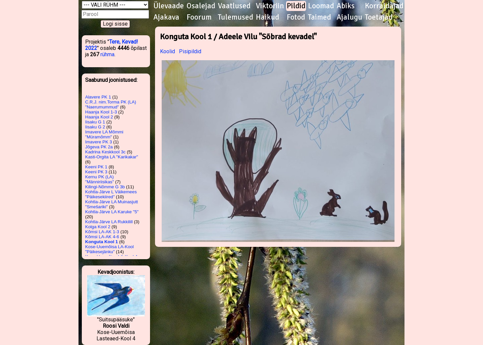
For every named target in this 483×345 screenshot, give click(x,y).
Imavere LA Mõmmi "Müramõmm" (104, 134)
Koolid (167, 51)
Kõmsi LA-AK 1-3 (102, 231)
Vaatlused (234, 6)
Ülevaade (168, 6)
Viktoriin (270, 6)
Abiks (346, 6)
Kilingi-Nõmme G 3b (105, 186)
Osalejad (201, 6)
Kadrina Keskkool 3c (105, 151)
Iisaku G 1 (95, 121)
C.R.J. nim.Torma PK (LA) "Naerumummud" (110, 104)
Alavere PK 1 (98, 96)
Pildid (296, 6)
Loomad (321, 6)
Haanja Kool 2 (99, 116)
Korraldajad (384, 6)
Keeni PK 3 (96, 171)
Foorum (199, 17)
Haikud (267, 17)
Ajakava (166, 17)
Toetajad (379, 17)
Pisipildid (190, 51)
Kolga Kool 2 (97, 226)
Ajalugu (349, 17)
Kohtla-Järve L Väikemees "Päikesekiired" (111, 194)
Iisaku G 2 (95, 126)
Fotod (296, 17)
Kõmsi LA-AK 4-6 (102, 236)
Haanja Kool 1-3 (101, 111)
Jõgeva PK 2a (99, 146)
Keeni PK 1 (96, 166)
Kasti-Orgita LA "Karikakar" (111, 156)
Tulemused (235, 17)
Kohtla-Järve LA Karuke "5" (112, 211)
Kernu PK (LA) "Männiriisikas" (99, 179)
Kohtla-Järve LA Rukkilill (109, 221)
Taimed (319, 17)
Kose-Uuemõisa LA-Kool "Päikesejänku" (109, 249)
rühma (107, 54)
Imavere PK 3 (98, 141)
